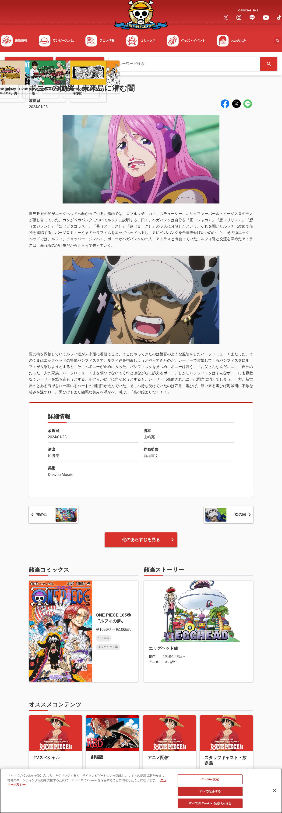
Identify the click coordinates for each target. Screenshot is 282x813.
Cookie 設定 (210, 782)
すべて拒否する (210, 793)
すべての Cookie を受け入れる (210, 806)
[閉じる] (274, 793)
